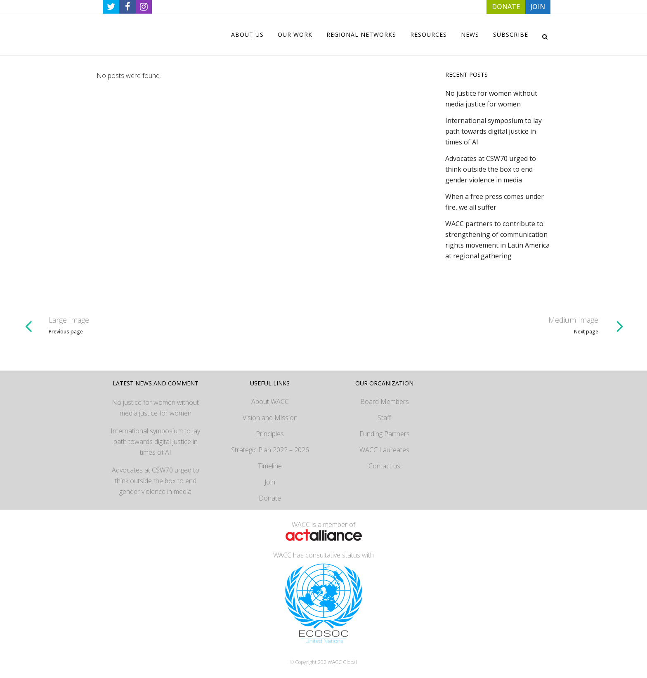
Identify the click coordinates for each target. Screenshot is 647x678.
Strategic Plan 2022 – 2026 (270, 449)
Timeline (270, 465)
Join (269, 482)
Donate (270, 498)
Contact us (384, 465)
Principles (270, 433)
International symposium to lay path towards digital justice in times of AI (493, 131)
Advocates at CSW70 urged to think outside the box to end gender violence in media (490, 169)
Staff (384, 417)
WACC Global (342, 662)
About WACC (270, 401)
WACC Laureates (384, 449)
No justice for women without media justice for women (155, 408)
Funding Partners (384, 433)
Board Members (384, 401)
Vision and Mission (270, 417)
